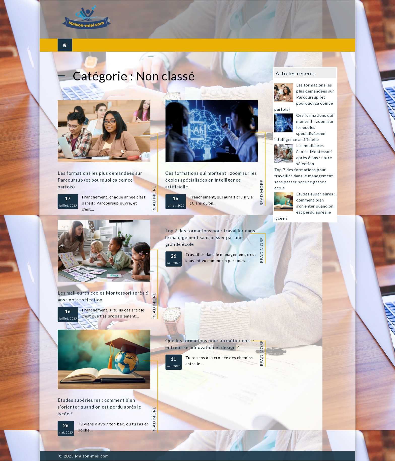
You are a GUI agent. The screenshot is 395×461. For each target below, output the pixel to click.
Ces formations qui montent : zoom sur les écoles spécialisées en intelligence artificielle (211, 179)
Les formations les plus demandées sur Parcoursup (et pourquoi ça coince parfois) (100, 179)
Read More (154, 199)
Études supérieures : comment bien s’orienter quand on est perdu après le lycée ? (99, 406)
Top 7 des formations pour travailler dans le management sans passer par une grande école (210, 237)
